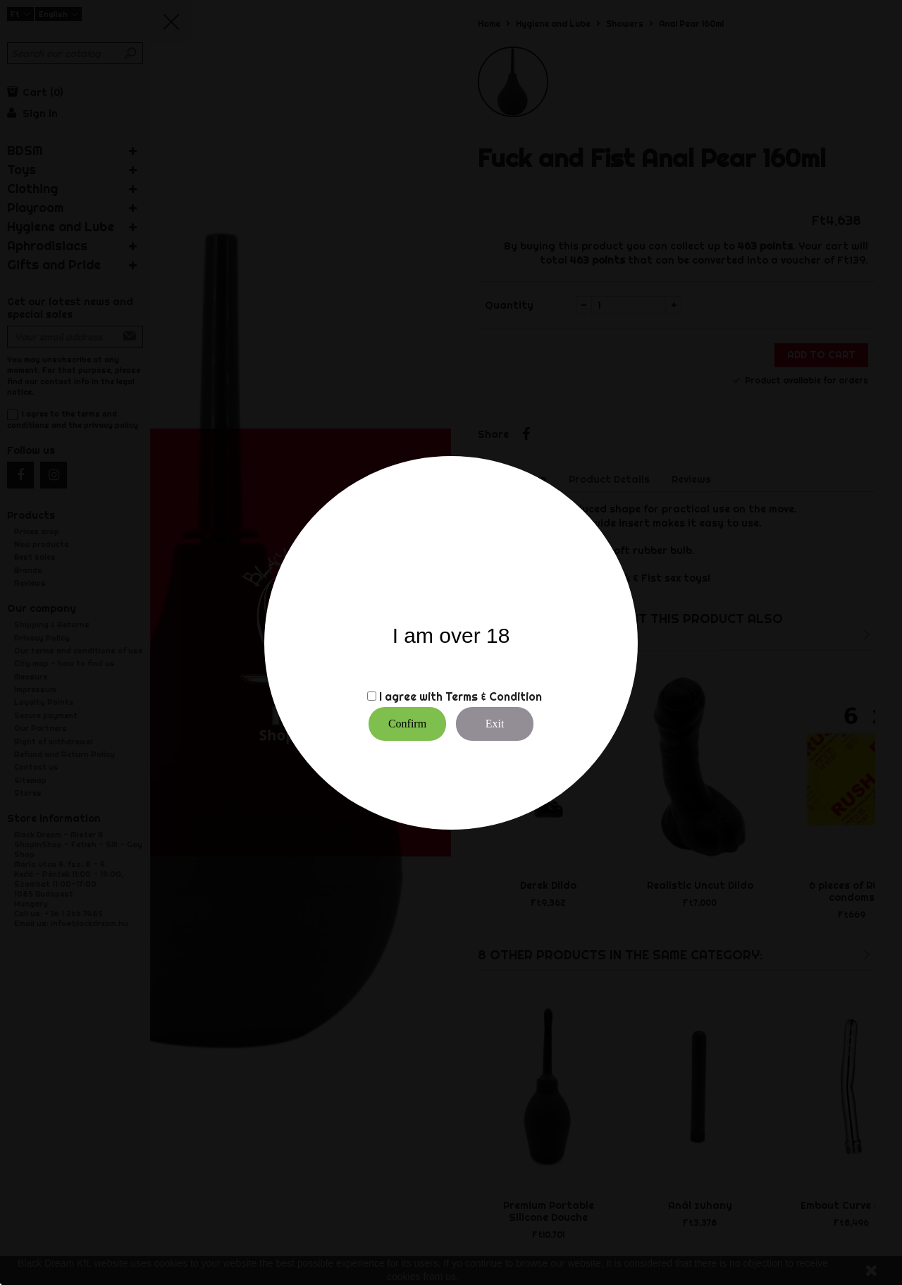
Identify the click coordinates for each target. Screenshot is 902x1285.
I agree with (411, 696)
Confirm (407, 724)
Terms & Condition (493, 696)
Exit (495, 724)
